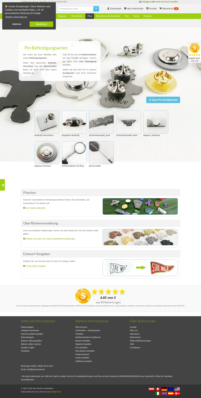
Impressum (134, 334)
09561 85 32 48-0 (50, 2)
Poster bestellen (82, 358)
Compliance (135, 347)
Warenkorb (169, 8)
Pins (90, 16)
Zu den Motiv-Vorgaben (34, 266)
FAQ (127, 16)
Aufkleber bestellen (83, 361)
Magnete (62, 16)
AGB (132, 344)
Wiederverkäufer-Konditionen (88, 337)
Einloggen (146, 2)
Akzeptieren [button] (41, 24)
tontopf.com (56, 392)
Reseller (148, 16)
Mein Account (81, 327)
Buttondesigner (27, 337)
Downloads (114, 8)
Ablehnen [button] (16, 24)
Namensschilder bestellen (32, 334)
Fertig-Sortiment (82, 354)
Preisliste (79, 334)
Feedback (25, 351)
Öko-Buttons (77, 16)
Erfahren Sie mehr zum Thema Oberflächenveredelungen (49, 239)
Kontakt (133, 327)
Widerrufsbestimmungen (140, 341)
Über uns (134, 330)
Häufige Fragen (27, 347)
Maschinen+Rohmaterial (108, 16)
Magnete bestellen (83, 344)
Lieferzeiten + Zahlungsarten (87, 330)
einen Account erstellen (167, 2)
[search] (75, 8)
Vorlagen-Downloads (30, 330)
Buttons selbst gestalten (31, 341)
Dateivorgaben (27, 327)
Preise (136, 16)
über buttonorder (133, 8)
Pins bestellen (81, 347)
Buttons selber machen (31, 344)
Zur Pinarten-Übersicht (34, 208)
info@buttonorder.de (30, 2)
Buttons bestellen (82, 341)
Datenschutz (135, 337)
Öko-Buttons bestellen (85, 351)
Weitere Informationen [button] (16, 17)
